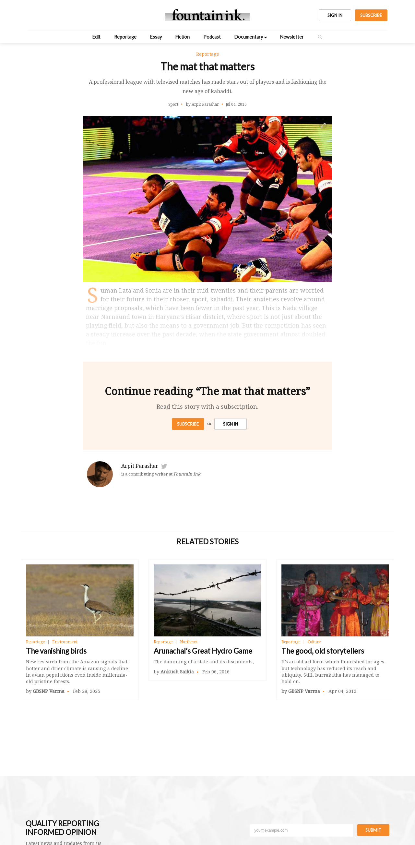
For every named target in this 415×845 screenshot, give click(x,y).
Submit (373, 830)
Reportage (125, 37)
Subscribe (188, 424)
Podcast (212, 37)
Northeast (189, 642)
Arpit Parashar (139, 466)
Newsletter (292, 37)
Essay (156, 37)
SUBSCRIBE (371, 15)
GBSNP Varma (49, 691)
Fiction (182, 37)
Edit (96, 37)
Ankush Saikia (177, 671)
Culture (314, 642)
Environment (64, 642)
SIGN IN (334, 15)
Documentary (248, 37)
